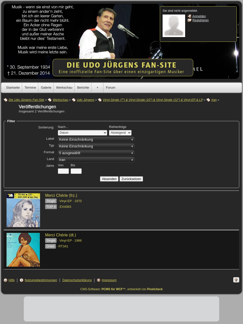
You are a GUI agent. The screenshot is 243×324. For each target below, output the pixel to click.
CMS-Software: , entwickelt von (121, 289)
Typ (51, 145)
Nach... (63, 127)
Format (49, 152)
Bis (73, 165)
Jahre (50, 166)
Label (50, 138)
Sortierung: (46, 127)
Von (60, 165)
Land (50, 159)
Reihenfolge (117, 127)
